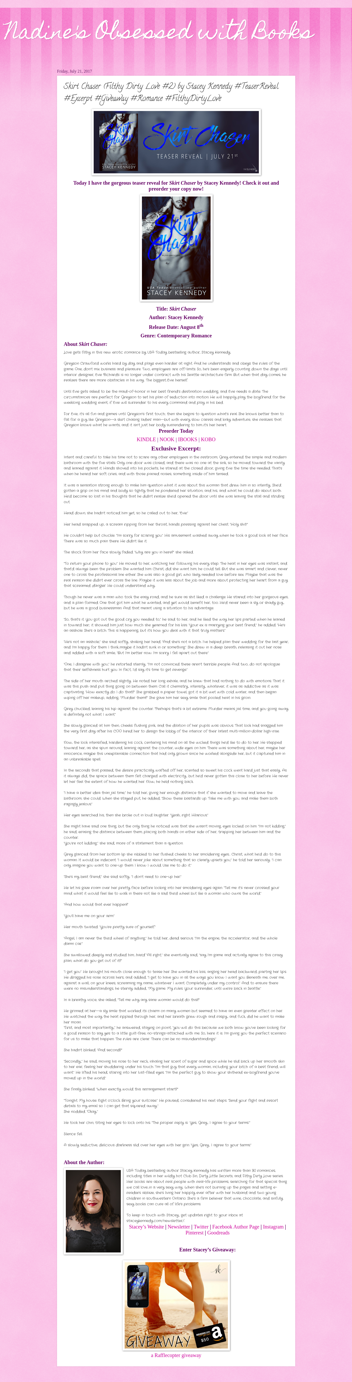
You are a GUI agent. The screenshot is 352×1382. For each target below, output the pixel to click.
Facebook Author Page (235, 1227)
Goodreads (218, 1232)
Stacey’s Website (146, 1227)
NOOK (166, 439)
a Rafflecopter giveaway (176, 1355)
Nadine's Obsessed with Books (159, 34)
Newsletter (179, 1227)
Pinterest (195, 1232)
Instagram (273, 1227)
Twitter (201, 1227)
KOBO (208, 439)
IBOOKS (187, 439)
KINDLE (146, 439)
